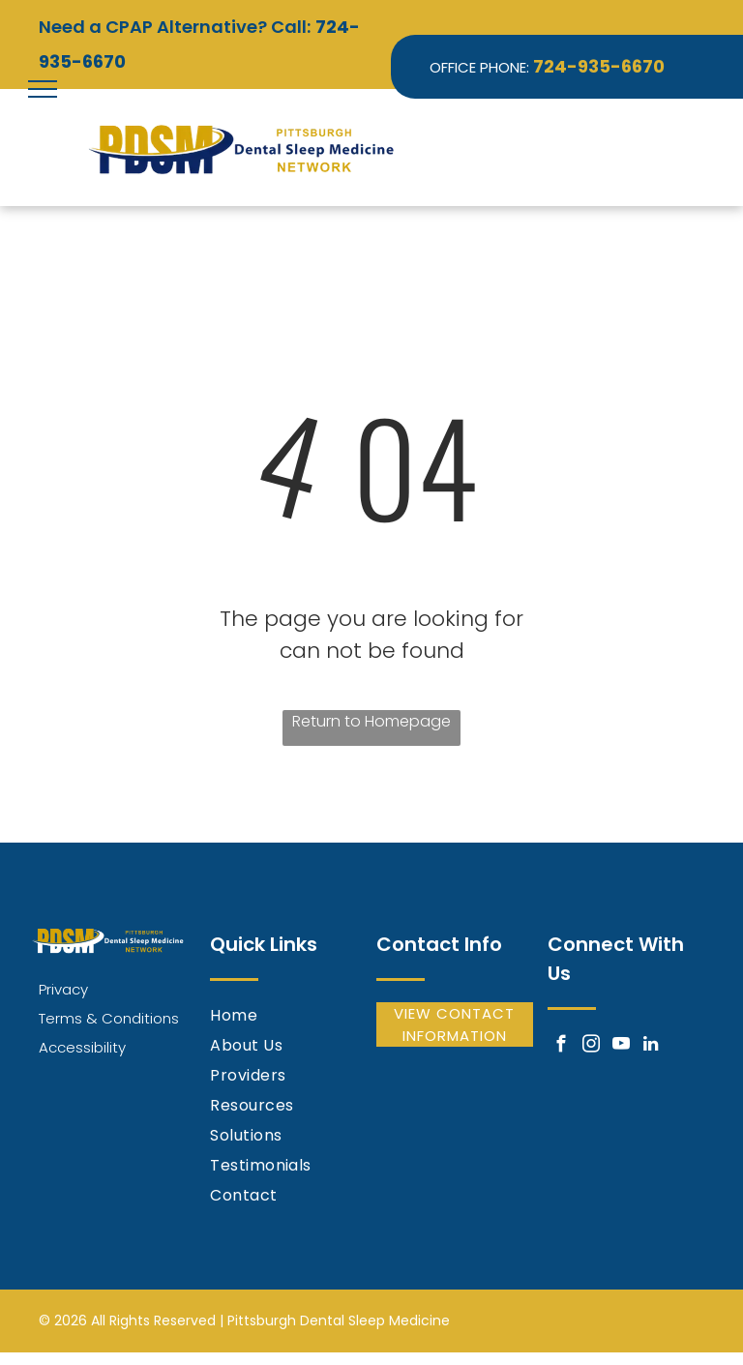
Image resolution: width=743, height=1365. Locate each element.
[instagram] (591, 1046)
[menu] (42, 89)
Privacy (63, 989)
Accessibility (82, 1047)
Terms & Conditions (109, 1018)
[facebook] (561, 1046)
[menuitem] (288, 1017)
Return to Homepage (371, 721)
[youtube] (621, 1046)
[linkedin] (651, 1046)
